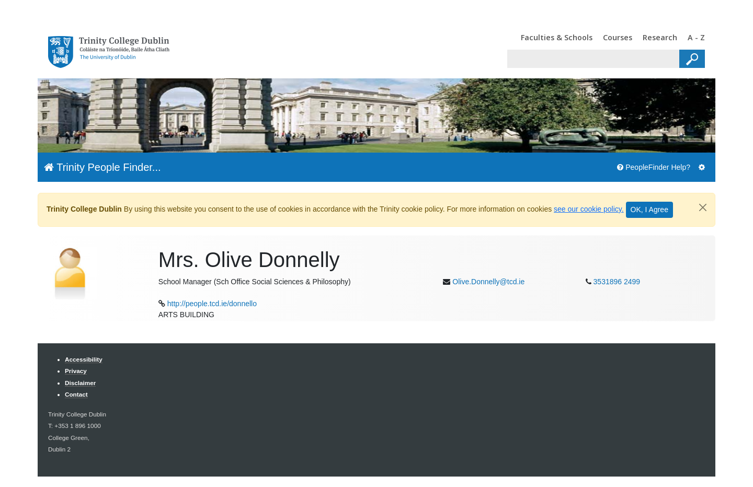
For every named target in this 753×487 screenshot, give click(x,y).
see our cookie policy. (589, 209)
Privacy (76, 370)
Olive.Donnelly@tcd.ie (488, 281)
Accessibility (83, 359)
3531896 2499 (617, 281)
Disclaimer (80, 382)
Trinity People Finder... (102, 167)
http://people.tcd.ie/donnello (212, 303)
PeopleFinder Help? (653, 167)
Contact (76, 394)
